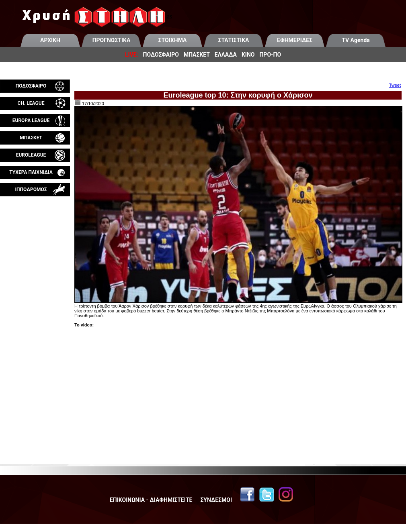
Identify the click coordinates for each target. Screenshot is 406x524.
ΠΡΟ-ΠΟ (270, 54)
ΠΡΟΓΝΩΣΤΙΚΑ (111, 40)
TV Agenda (356, 40)
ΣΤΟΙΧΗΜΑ (172, 40)
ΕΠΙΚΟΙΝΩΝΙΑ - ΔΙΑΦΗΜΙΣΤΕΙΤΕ (151, 500)
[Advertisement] (35, 290)
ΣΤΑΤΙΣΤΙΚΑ (233, 40)
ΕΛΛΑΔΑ (226, 54)
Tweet (395, 85)
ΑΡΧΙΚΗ (50, 40)
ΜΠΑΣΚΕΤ (197, 54)
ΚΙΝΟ (248, 54)
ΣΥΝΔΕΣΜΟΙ (216, 500)
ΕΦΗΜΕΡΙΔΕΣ (294, 40)
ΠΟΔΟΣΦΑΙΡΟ (161, 54)
